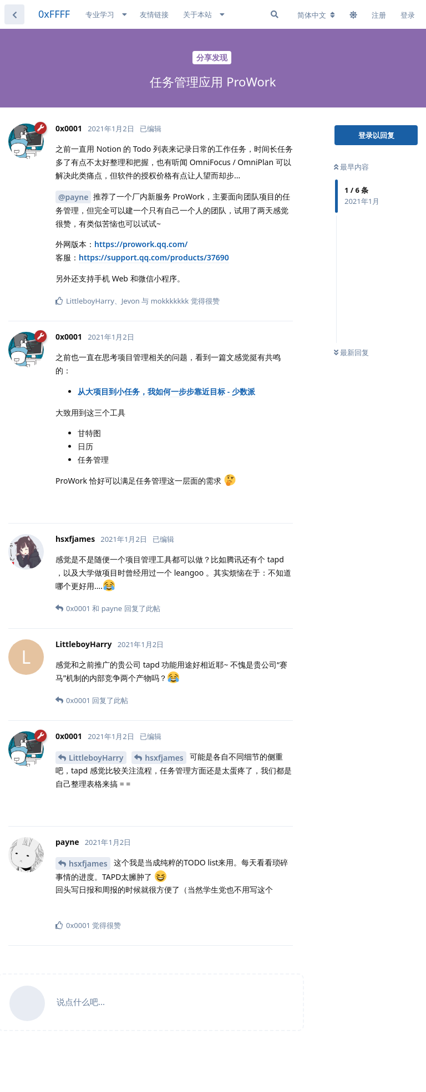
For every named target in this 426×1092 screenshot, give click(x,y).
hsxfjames (164, 757)
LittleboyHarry (96, 757)
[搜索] (275, 14)
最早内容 (351, 167)
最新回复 (351, 352)
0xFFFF (54, 13)
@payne (73, 197)
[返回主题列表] (14, 14)
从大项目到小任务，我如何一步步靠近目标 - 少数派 (166, 391)
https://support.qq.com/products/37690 (154, 257)
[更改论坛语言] (316, 15)
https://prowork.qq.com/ (140, 244)
